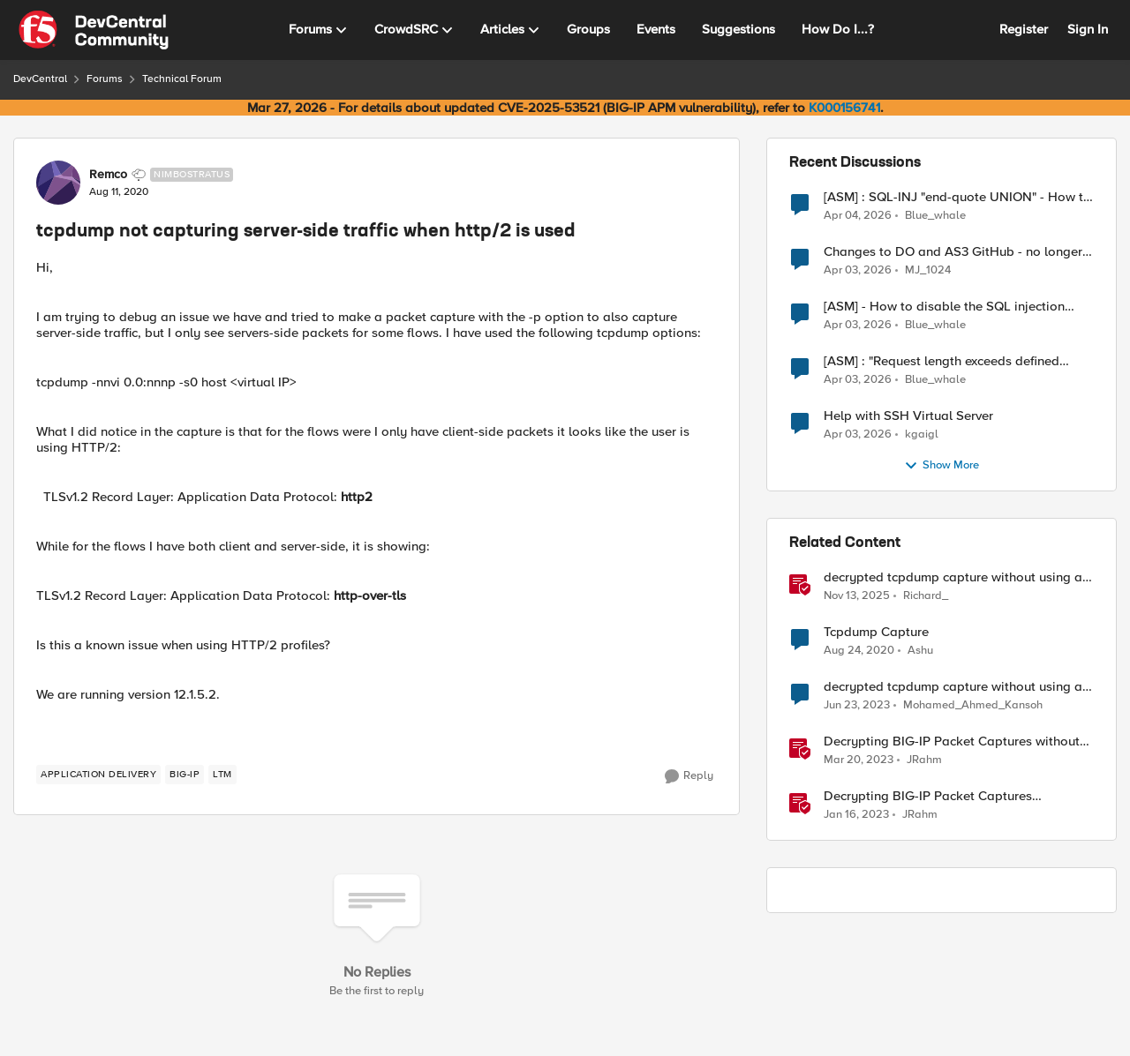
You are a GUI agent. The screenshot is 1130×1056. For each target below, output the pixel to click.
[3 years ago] (857, 706)
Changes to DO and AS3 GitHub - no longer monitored (953, 251)
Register (1023, 29)
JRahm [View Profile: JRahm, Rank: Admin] (924, 760)
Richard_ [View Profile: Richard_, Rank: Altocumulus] (925, 596)
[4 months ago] (858, 215)
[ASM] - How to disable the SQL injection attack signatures (944, 306)
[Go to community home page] (93, 30)
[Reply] (689, 776)
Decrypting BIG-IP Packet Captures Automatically (928, 796)
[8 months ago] (857, 596)
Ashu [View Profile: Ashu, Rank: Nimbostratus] (920, 650)
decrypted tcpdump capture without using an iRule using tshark (956, 686)
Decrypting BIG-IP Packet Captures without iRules (952, 741)
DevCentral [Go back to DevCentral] (40, 79)
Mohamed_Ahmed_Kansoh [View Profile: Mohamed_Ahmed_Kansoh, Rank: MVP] (973, 705)
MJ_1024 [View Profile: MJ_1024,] (928, 270)
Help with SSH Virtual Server (908, 415)
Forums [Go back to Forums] (105, 79)
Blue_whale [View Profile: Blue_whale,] (935, 214)
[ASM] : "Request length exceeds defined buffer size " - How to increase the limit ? (942, 361)
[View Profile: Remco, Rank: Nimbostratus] (58, 183)
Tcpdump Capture (876, 632)
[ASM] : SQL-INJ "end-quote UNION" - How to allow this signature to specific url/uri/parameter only (957, 197)
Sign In (1087, 29)
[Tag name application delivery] (98, 774)
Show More (941, 466)
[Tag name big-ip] (184, 774)
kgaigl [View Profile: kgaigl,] (921, 434)
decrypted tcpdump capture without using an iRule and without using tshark (956, 577)
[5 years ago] (859, 651)
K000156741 (844, 108)
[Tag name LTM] (222, 774)
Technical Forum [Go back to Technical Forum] (182, 79)
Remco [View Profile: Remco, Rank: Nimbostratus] (108, 175)
